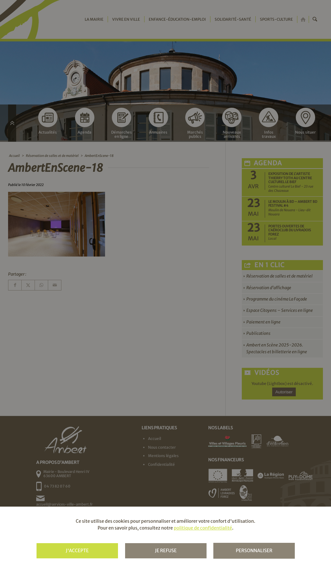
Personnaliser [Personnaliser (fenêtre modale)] (254, 551)
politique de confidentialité (203, 528)
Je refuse (165, 551)
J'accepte (77, 551)
